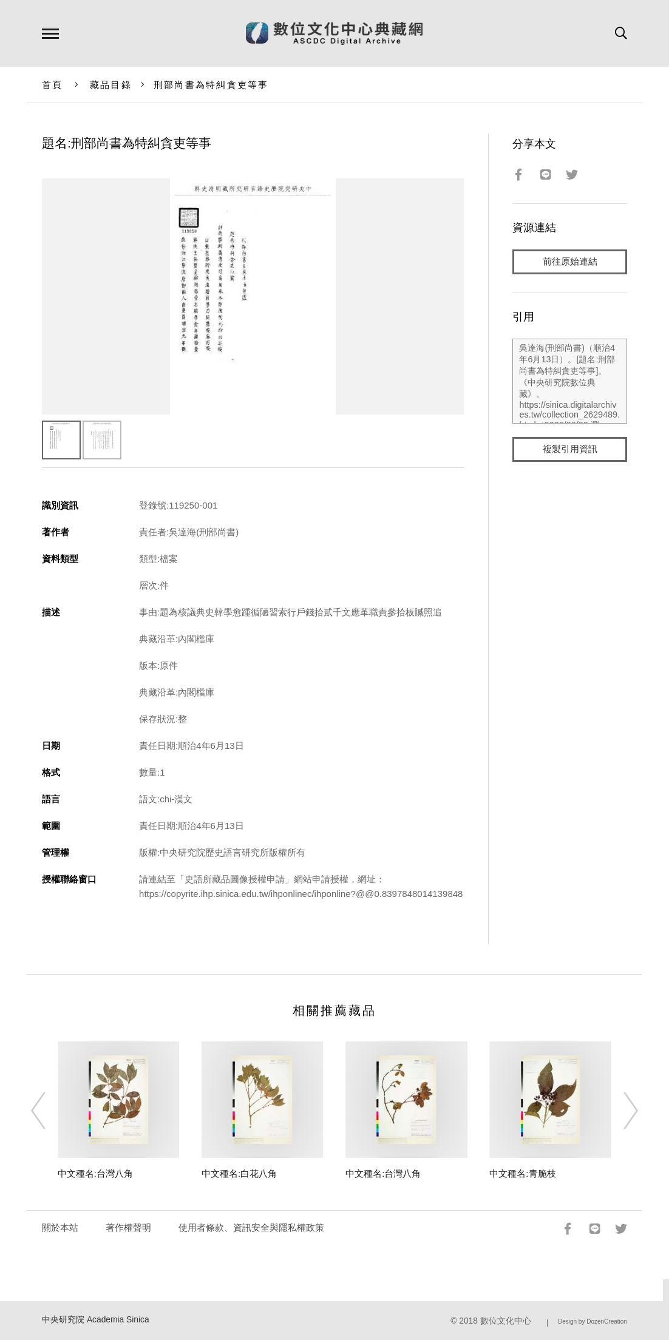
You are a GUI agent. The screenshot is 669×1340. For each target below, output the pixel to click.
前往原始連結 (570, 262)
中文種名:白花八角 (239, 1173)
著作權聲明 (128, 1227)
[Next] (619, 1110)
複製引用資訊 (570, 450)
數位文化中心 (505, 1320)
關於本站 (60, 1227)
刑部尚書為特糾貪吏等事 (211, 85)
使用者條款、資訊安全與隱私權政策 (251, 1227)
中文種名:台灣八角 (95, 1173)
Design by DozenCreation (592, 1321)
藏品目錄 (111, 85)
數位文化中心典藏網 (334, 33)
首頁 (52, 85)
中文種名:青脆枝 (522, 1173)
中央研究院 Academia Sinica (95, 1319)
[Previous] (49, 1110)
